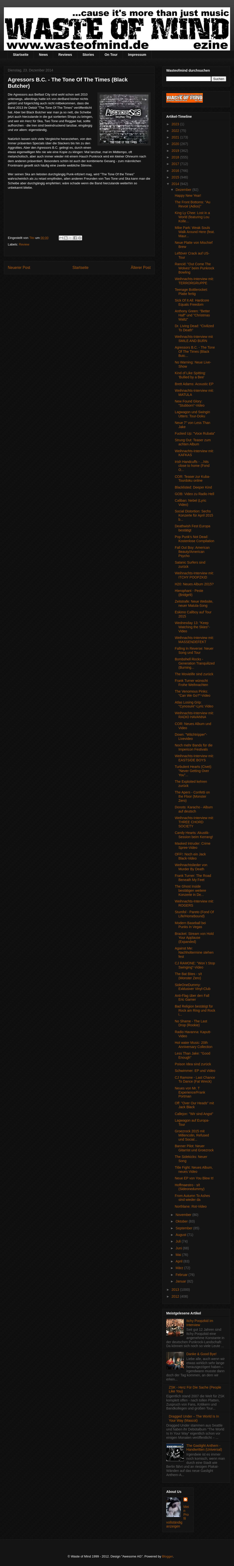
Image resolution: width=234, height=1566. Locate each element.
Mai (179, 1255)
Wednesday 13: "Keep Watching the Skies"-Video (192, 627)
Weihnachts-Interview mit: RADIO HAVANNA (194, 715)
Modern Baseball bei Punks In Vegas (190, 925)
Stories (88, 55)
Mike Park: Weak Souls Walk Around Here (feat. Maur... (195, 232)
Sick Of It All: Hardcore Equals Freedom (192, 302)
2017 (176, 164)
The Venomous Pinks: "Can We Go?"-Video (192, 693)
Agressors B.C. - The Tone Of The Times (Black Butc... (195, 351)
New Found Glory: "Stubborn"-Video (190, 403)
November (184, 1215)
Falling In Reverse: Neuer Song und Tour (194, 650)
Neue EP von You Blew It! (194, 1178)
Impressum (137, 55)
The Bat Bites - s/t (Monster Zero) (188, 976)
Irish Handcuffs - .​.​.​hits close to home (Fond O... (192, 466)
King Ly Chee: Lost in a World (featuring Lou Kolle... (192, 217)
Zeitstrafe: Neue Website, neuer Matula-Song (194, 603)
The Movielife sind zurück (194, 674)
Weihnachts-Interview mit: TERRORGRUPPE (194, 281)
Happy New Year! (188, 195)
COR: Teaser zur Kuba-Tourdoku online (192, 479)
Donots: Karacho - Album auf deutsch (194, 809)
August (181, 1235)
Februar (182, 1275)
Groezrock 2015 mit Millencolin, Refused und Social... (192, 1135)
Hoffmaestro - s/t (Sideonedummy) (190, 1187)
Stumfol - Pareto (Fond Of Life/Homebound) (194, 914)
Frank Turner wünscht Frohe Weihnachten (191, 683)
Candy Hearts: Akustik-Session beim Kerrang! (194, 835)
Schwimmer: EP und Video (195, 1071)
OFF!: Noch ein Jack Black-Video (190, 856)
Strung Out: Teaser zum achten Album (193, 442)
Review (24, 244)
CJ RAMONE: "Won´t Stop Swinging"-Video (195, 965)
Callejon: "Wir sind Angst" (194, 1114)
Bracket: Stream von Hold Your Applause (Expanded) (194, 938)
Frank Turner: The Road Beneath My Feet (193, 878)
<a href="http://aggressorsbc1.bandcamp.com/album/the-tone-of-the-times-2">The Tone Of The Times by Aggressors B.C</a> (79, 213)
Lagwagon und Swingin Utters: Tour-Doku (192, 414)
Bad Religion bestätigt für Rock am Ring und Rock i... (195, 1010)
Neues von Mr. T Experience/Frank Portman (190, 1092)
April (179, 1261)
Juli (179, 1241)
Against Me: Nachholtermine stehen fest (194, 952)
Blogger (167, 1556)
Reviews (65, 55)
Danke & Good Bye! (201, 1354)
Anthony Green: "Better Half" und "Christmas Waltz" (192, 315)
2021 (176, 137)
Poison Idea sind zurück (193, 1064)
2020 (176, 144)
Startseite (21, 55)
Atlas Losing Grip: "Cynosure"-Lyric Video (194, 704)
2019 (176, 151)
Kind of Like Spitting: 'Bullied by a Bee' (190, 375)
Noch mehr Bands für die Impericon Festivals (194, 747)
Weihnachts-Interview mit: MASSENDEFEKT (194, 640)
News (43, 55)
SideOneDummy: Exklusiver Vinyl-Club (192, 987)
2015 (176, 177)
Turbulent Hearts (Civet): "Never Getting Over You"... (193, 771)
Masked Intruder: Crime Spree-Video (192, 846)
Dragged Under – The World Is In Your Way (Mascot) (194, 1418)
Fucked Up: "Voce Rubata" (195, 433)
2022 (176, 131)
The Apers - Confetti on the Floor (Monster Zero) (192, 796)
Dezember (184, 190)
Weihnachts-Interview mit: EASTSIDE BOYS (194, 758)
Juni (179, 1248)
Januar (181, 1281)
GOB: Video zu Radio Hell (194, 494)
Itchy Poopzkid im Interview (199, 1323)
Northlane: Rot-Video (190, 1206)
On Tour (111, 55)
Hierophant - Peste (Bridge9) (189, 593)
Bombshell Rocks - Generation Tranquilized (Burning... (195, 663)
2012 (176, 1296)
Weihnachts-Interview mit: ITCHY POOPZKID (194, 575)
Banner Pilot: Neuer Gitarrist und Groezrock (194, 1148)
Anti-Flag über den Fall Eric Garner (192, 998)
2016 (176, 171)
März (180, 1268)
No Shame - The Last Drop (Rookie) (191, 1023)
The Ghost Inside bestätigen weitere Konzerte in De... (190, 890)
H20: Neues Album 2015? (194, 584)
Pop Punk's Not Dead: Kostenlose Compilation (194, 539)
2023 (176, 124)
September (184, 1228)
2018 (176, 157)
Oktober (182, 1221)
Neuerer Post (19, 267)
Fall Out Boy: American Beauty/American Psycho (192, 552)
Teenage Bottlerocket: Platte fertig (191, 292)
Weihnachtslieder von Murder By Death (191, 867)
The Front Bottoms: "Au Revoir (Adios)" (192, 204)
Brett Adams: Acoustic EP (194, 384)
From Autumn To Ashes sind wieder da (192, 1198)
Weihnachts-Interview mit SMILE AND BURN (194, 339)
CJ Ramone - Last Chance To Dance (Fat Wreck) (195, 1080)
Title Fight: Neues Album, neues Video (194, 1169)
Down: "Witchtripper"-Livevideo (191, 737)
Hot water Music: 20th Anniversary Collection (193, 1045)
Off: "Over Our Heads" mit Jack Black (194, 1105)
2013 (176, 1290)
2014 (176, 184)
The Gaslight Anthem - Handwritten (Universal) (204, 1448)
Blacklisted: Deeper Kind (193, 487)
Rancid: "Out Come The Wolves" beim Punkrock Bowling (194, 268)
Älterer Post (141, 267)
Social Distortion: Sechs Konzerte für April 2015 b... (194, 515)
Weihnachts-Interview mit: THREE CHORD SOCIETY (194, 822)
